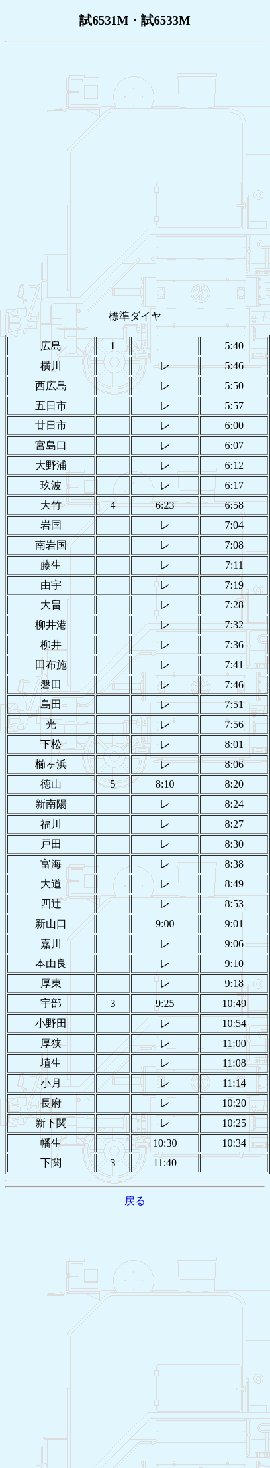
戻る (135, 1200)
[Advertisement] (125, 173)
